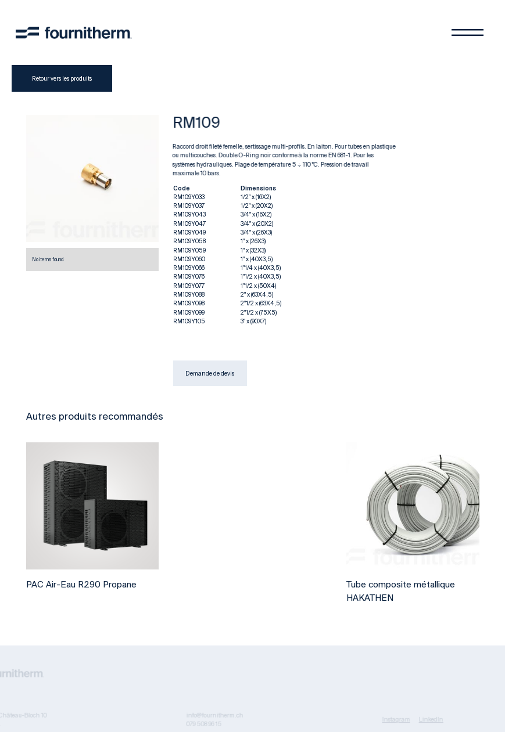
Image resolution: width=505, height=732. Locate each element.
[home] (74, 32)
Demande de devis (209, 373)
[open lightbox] (92, 178)
